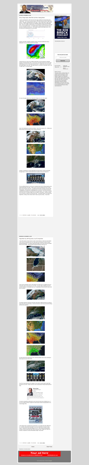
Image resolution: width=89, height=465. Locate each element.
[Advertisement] (35, 226)
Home (32, 446)
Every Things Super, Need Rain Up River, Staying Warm (32, 17)
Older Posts (49, 446)
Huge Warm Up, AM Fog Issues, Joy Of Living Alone (31, 238)
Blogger (50, 460)
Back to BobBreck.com (65, 68)
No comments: (33, 215)
